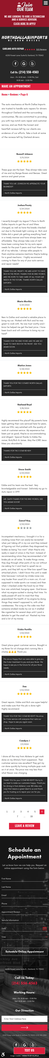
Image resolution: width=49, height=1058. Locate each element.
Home (5, 94)
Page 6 (24, 94)
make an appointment (16, 86)
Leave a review (24, 826)
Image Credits (15, 1056)
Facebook (15, 64)
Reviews (14, 94)
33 (31, 816)
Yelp (32, 64)
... (24, 816)
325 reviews (41, 49)
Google (24, 64)
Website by (30, 1056)
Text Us (29, 1050)
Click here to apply (25, 24)
